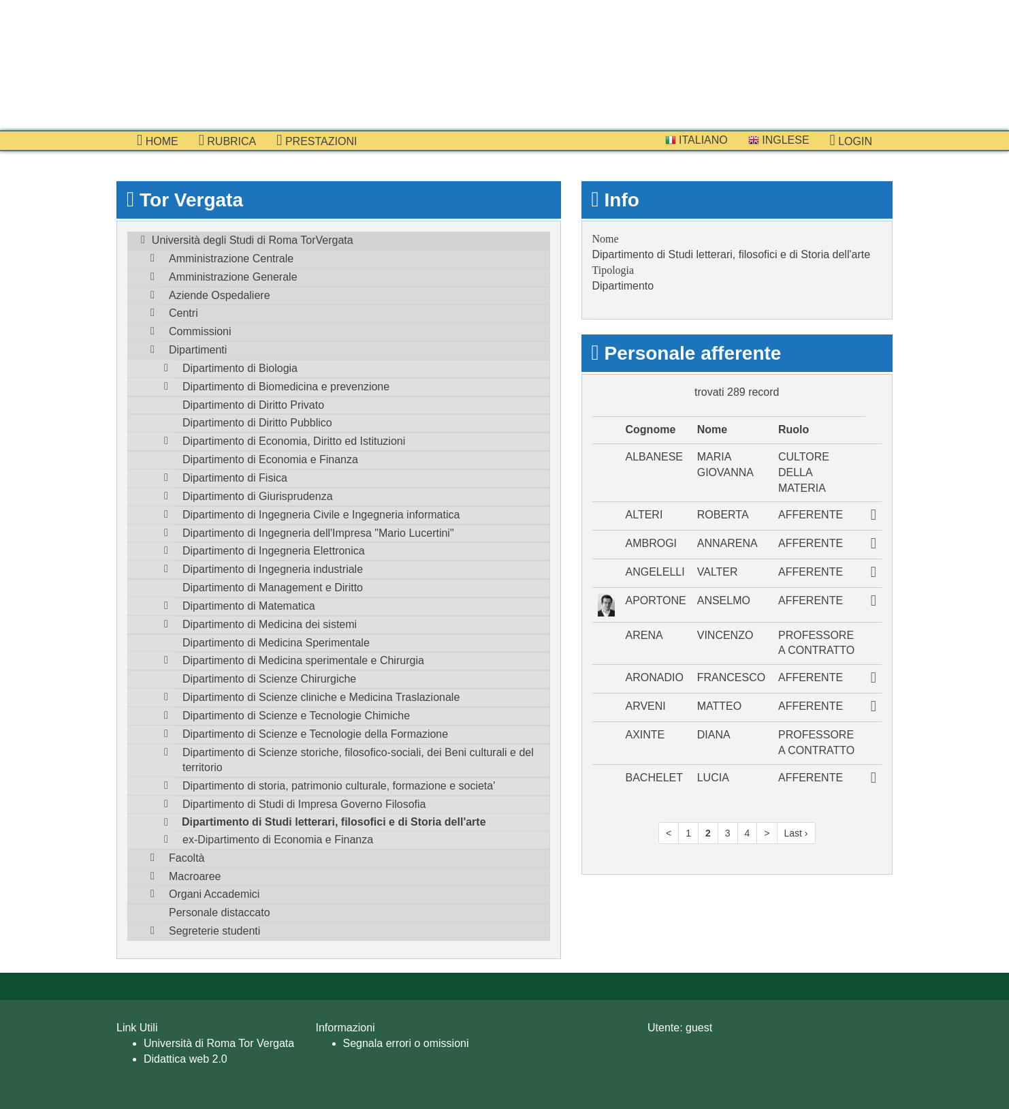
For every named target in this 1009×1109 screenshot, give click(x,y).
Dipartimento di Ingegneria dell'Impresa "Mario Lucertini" (318, 533)
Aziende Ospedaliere (219, 295)
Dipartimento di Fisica (234, 478)
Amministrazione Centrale (231, 258)
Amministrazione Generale (233, 277)
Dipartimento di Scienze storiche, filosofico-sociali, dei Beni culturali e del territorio (358, 760)
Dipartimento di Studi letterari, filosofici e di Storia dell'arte (334, 822)
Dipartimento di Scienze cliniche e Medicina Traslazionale (321, 697)
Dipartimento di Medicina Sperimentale (276, 643)
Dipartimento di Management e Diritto (272, 587)
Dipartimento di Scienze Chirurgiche (269, 679)
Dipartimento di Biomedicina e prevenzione (285, 386)
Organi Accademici (214, 894)
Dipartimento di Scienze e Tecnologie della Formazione (315, 734)
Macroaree (195, 876)
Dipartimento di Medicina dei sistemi (269, 624)
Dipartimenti (198, 350)
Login (851, 140)
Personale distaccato (219, 912)
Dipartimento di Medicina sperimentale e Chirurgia (303, 660)
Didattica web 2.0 (185, 1059)
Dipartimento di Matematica (248, 606)
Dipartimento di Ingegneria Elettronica (273, 551)
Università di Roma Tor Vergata (219, 1043)
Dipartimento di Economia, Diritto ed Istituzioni (293, 441)
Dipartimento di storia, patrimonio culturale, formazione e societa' (338, 786)
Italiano (696, 140)
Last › (796, 833)
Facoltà (186, 858)
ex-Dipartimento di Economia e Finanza (277, 839)
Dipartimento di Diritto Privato (253, 405)
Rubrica (228, 140)
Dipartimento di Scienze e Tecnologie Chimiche (296, 715)
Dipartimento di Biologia (240, 368)
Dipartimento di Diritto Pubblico (257, 422)
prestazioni (316, 140)
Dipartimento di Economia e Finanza (270, 459)
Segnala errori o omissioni (406, 1043)
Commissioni (200, 331)
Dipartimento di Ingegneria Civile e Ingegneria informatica (321, 514)
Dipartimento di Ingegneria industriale (272, 569)
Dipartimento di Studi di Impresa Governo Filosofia (304, 804)
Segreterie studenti (214, 931)
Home (157, 140)
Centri (183, 313)
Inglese (779, 140)
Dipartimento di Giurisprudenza (257, 496)
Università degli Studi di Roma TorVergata (252, 240)
